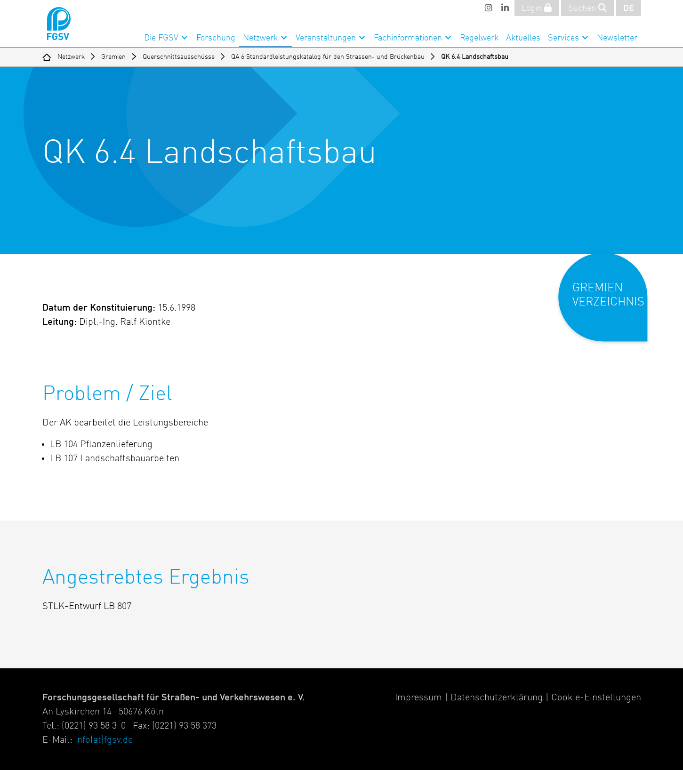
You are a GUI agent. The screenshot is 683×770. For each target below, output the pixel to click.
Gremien (113, 57)
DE (628, 8)
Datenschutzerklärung (496, 698)
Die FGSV (161, 38)
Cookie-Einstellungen (596, 698)
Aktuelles (523, 38)
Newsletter (617, 38)
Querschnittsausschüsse (179, 57)
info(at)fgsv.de (104, 740)
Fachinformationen (408, 38)
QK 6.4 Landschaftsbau (474, 57)
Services (563, 38)
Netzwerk (260, 38)
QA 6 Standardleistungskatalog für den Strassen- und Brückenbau (328, 57)
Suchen (587, 8)
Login (537, 8)
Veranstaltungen (326, 38)
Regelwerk (479, 38)
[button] (609, 304)
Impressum (418, 698)
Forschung (215, 38)
